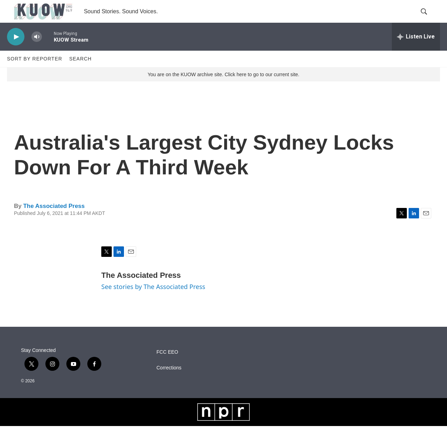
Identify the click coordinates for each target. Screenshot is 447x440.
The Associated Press (54, 220)
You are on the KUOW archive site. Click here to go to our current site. (223, 88)
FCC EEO (167, 366)
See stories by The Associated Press (153, 300)
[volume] (37, 51)
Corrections (169, 381)
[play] (15, 51)
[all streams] (416, 51)
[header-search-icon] (428, 18)
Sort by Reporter (34, 72)
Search (80, 72)
